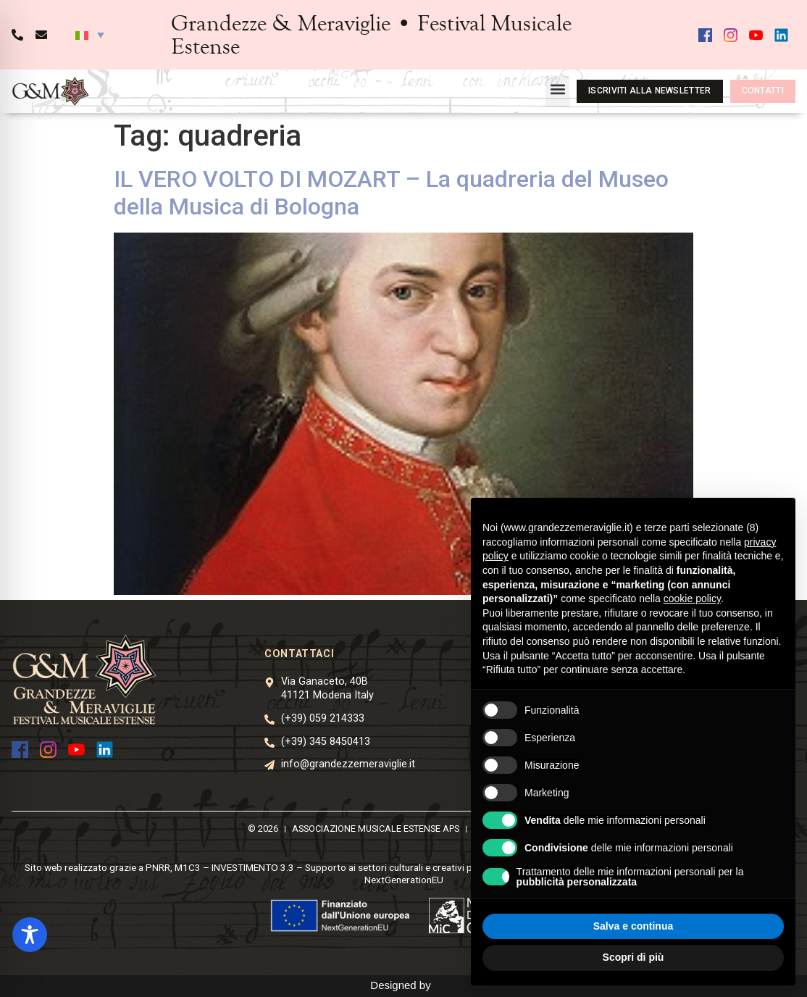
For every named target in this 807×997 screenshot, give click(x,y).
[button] (90, 34)
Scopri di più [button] (633, 957)
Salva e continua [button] (633, 926)
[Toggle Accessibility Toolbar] (30, 935)
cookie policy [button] (692, 598)
